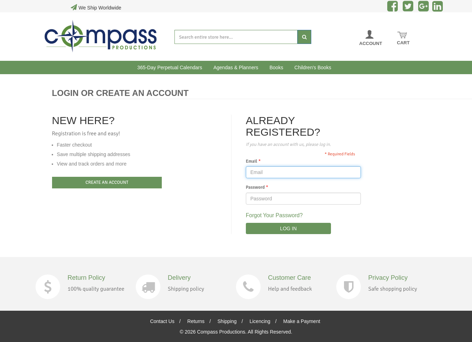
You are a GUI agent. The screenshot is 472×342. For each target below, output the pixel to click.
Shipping (227, 321)
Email (251, 161)
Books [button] (276, 67)
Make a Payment (301, 321)
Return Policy (86, 277)
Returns (196, 321)
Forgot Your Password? (274, 215)
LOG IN (288, 228)
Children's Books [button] (312, 67)
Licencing (259, 321)
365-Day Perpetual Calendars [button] (169, 67)
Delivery (179, 277)
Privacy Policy (388, 277)
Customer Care (289, 277)
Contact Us (162, 321)
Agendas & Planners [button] (236, 67)
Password (255, 187)
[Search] (304, 37)
